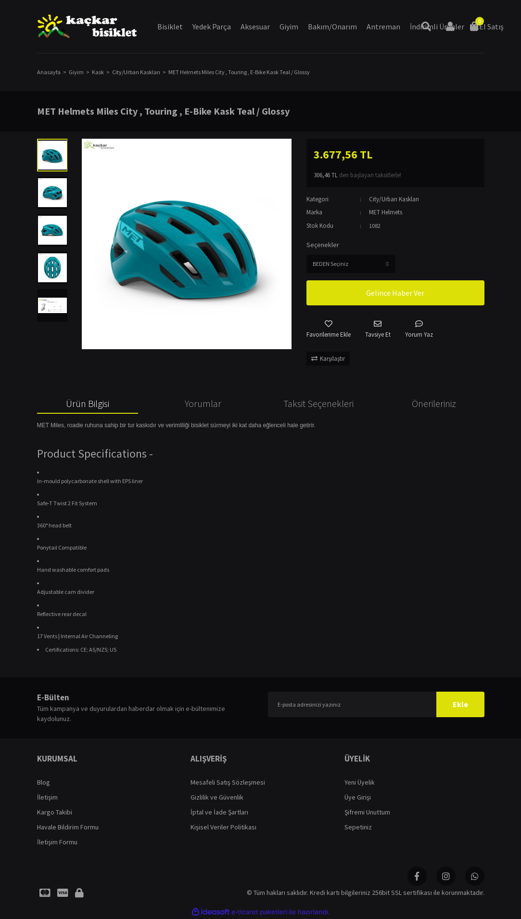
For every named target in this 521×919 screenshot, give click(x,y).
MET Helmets (385, 212)
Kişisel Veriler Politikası (223, 827)
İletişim (47, 797)
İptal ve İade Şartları (219, 812)
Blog (43, 782)
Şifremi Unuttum (367, 812)
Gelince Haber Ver (395, 293)
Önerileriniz (434, 403)
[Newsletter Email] (376, 704)
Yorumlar (203, 403)
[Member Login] (450, 26)
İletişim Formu (57, 842)
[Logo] (87, 26)
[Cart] (474, 26)
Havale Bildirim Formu (68, 827)
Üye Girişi (357, 797)
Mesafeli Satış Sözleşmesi (228, 782)
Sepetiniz (358, 827)
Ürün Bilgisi (87, 403)
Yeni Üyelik (359, 782)
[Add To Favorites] (328, 330)
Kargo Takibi (54, 812)
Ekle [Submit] (460, 704)
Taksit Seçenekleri (318, 403)
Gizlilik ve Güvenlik (217, 797)
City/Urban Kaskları (394, 199)
